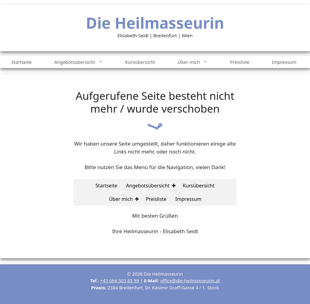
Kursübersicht (140, 62)
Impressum (284, 62)
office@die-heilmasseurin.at (190, 280)
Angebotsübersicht (84, 62)
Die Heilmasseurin (155, 23)
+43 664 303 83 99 (119, 280)
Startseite (21, 62)
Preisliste (239, 62)
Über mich (198, 62)
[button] (173, 185)
